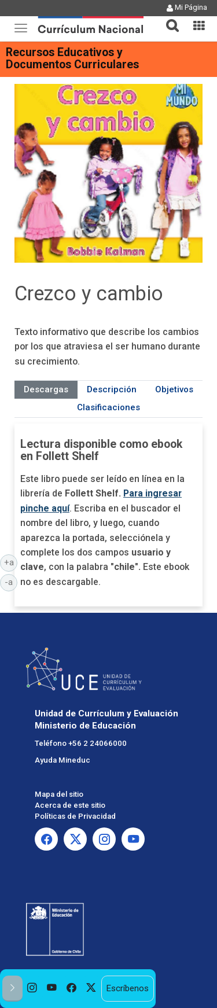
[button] (168, 18)
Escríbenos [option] (127, 988)
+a (11, 562)
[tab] (168, 19)
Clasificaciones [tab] (108, 407)
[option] (32, 989)
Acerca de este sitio (70, 805)
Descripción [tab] (112, 389)
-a (11, 581)
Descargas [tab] (46, 389)
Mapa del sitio (59, 794)
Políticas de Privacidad (75, 816)
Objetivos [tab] (174, 389)
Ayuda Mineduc (62, 760)
